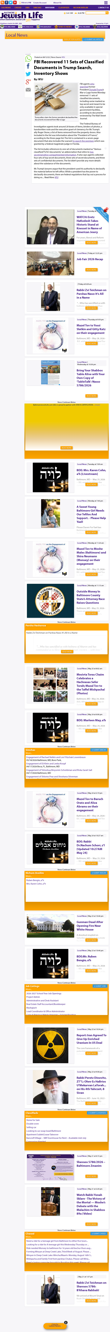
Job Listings (32, 986)
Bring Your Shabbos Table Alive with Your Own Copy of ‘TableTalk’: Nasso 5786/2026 (91, 377)
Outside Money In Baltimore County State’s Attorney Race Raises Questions (91, 596)
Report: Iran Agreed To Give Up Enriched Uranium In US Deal (91, 1038)
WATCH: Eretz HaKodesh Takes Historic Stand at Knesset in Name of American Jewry (89, 224)
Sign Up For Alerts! (72, 39)
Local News (17, 35)
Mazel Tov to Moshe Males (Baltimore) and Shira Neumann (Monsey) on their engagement (91, 556)
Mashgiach (31, 1007)
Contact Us (103, 7)
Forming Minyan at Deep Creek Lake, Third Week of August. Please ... (58, 1251)
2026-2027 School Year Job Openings (43, 993)
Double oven (32, 1123)
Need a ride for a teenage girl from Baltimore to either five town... (57, 1240)
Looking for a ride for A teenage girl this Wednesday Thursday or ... (57, 1244)
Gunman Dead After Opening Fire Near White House (90, 925)
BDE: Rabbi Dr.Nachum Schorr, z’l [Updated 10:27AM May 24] (91, 846)
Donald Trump (96, 89)
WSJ (63, 57)
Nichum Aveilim (80, 7)
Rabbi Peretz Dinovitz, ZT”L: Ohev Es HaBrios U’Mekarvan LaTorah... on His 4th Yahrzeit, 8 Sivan (91, 1085)
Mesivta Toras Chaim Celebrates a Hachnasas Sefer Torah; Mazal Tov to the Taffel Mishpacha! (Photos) (91, 683)
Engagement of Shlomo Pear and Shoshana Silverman (52, 776)
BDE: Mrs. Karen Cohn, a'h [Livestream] (91, 472)
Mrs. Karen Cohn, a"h (36, 883)
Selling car (31, 1127)
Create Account (40, 2)
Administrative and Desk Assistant (42, 1000)
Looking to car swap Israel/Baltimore (43, 1130)
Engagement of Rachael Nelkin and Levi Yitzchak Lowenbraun (56, 757)
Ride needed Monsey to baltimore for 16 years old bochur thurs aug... (59, 1248)
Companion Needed (36, 1141)
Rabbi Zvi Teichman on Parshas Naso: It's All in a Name (91, 293)
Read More (91, 242)
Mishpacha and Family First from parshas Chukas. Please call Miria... (58, 1258)
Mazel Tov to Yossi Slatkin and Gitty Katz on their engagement (91, 329)
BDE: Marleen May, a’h (91, 720)
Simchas (37, 7)
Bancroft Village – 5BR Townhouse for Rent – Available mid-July (56, 1137)
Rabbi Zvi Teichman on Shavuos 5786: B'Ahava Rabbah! (91, 1286)
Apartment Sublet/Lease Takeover (42, 1134)
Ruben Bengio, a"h (35, 880)
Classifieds (63, 7)
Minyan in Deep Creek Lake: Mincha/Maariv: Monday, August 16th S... (59, 1255)
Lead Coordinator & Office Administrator (45, 1011)
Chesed (18, 7)
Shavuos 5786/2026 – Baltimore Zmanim (91, 1163)
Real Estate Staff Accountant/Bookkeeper (45, 1004)
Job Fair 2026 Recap (90, 259)
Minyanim (49, 7)
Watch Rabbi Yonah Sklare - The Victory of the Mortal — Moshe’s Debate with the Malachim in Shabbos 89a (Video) (91, 1204)
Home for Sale (33, 1120)
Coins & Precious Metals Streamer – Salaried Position (51, 1014)
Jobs (27, 7)
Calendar (6, 7)
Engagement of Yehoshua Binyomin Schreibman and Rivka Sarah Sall (59, 770)
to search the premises (83, 140)
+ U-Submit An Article (93, 39)
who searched (87, 85)
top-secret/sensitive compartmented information (64, 153)
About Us (57, 2)
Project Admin (33, 996)
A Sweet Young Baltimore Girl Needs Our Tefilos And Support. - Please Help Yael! (91, 514)
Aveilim (103, 873)
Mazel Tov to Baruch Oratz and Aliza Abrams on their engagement (90, 804)
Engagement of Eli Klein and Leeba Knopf (46, 763)
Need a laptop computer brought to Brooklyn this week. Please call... (58, 1262)
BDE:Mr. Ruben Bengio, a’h (86, 958)
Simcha (103, 750)
